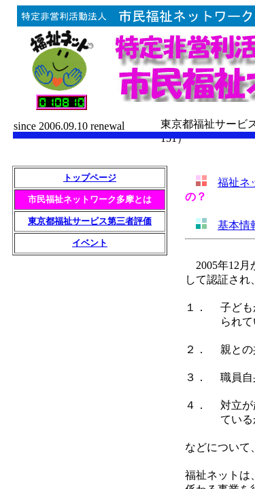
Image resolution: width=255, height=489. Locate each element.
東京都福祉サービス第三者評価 (90, 221)
